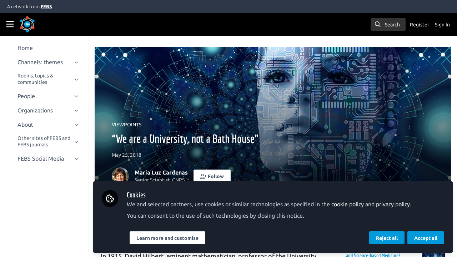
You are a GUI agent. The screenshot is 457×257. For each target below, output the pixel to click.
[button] (214, 176)
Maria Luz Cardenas (163, 172)
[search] (388, 24)
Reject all (387, 238)
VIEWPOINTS (129, 124)
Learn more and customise (170, 238)
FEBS (46, 6)
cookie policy (350, 204)
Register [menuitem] (419, 24)
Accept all (425, 238)
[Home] (37, 24)
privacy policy (395, 204)
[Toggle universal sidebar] (10, 24)
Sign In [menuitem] (442, 24)
